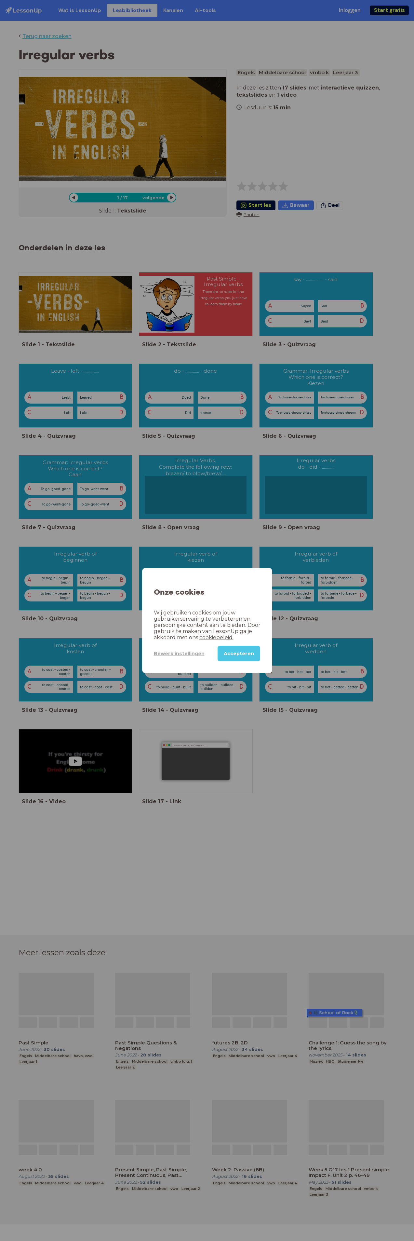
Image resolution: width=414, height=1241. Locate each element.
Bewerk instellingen (179, 653)
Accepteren (239, 653)
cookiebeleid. (216, 637)
